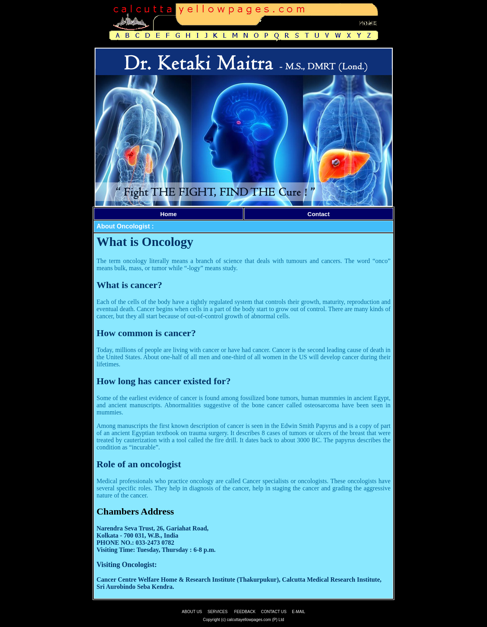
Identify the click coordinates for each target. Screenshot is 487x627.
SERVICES (217, 612)
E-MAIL (298, 612)
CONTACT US (274, 612)
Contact (318, 214)
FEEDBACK (245, 612)
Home (168, 214)
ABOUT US (192, 612)
